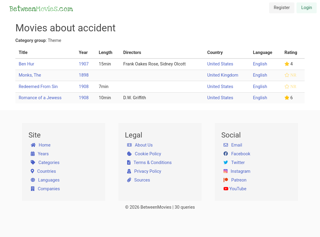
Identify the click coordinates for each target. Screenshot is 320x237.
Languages (45, 180)
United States (220, 64)
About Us (140, 145)
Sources (138, 180)
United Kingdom (222, 75)
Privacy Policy (144, 171)
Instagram (237, 171)
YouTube (235, 188)
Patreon (235, 180)
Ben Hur (26, 64)
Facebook (237, 153)
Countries (43, 171)
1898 (84, 75)
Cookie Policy (144, 153)
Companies (45, 188)
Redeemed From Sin (38, 86)
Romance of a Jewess (40, 97)
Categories (45, 162)
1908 (84, 86)
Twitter (234, 162)
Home (41, 145)
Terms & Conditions (149, 162)
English (260, 64)
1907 (84, 64)
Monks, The (30, 75)
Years (40, 153)
